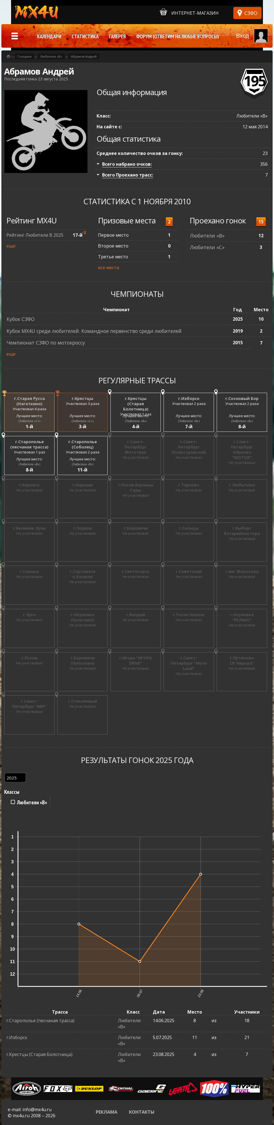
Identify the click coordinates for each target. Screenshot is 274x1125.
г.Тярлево (188, 485)
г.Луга (29, 614)
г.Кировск (29, 485)
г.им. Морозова (242, 571)
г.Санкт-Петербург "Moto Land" (189, 663)
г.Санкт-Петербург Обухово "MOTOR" (242, 449)
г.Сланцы (29, 571)
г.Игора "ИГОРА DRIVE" (135, 660)
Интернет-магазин (189, 12)
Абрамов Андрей (84, 56)
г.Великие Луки (29, 528)
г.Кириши (83, 485)
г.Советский (189, 571)
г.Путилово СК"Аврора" (242, 660)
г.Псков (29, 657)
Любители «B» (207, 235)
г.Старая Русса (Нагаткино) (29, 401)
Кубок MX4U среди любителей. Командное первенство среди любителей (94, 331)
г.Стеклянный (82, 701)
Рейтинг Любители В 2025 (34, 235)
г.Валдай (135, 614)
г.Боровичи (136, 528)
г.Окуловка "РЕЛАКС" (242, 617)
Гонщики (24, 56)
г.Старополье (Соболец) (82, 444)
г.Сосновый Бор (242, 398)
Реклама (106, 1112)
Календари (49, 36)
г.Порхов (82, 528)
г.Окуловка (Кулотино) (82, 617)
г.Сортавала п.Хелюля (82, 574)
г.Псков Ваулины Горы (135, 487)
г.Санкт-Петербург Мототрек (136, 447)
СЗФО (250, 13)
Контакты (141, 1112)
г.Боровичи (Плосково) (83, 660)
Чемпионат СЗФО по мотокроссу (46, 342)
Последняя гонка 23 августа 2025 (36, 78)
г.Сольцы (189, 528)
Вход (242, 35)
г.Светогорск (135, 571)
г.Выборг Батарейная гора (242, 530)
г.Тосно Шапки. (189, 614)
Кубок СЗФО (21, 319)
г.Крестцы (82, 398)
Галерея (117, 36)
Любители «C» (207, 247)
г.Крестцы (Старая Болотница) (135, 404)
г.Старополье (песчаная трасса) (29, 444)
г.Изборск (189, 398)
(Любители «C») (29, 421)
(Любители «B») (135, 421)
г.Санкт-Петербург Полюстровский (189, 447)
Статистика (85, 36)
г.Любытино (242, 485)
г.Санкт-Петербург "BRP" (29, 703)
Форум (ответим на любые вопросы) (177, 36)
